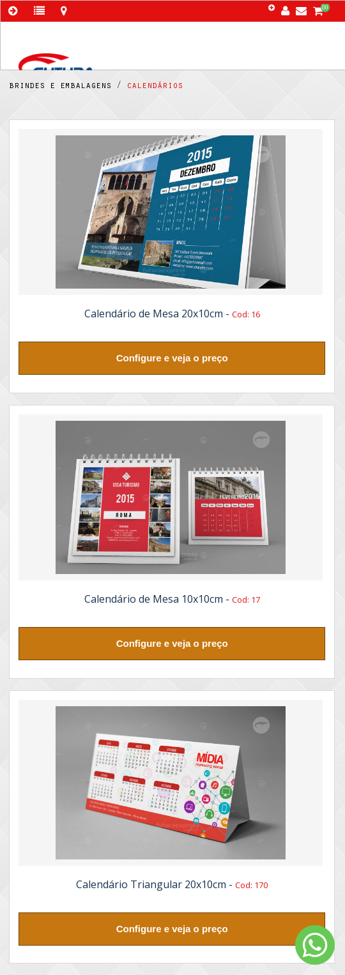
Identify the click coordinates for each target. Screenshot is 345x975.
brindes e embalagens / (65, 86)
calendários (152, 86)
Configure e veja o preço (172, 357)
